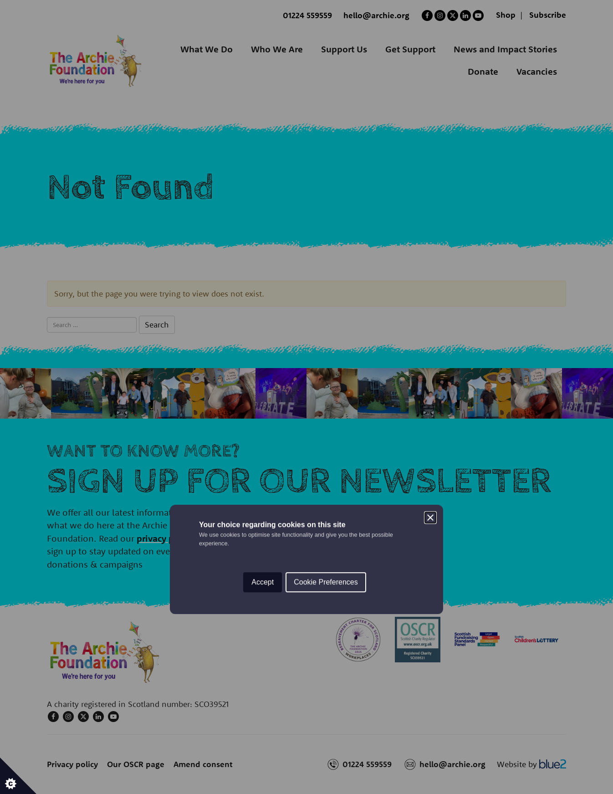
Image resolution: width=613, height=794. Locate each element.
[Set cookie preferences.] (18, 776)
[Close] (430, 355)
